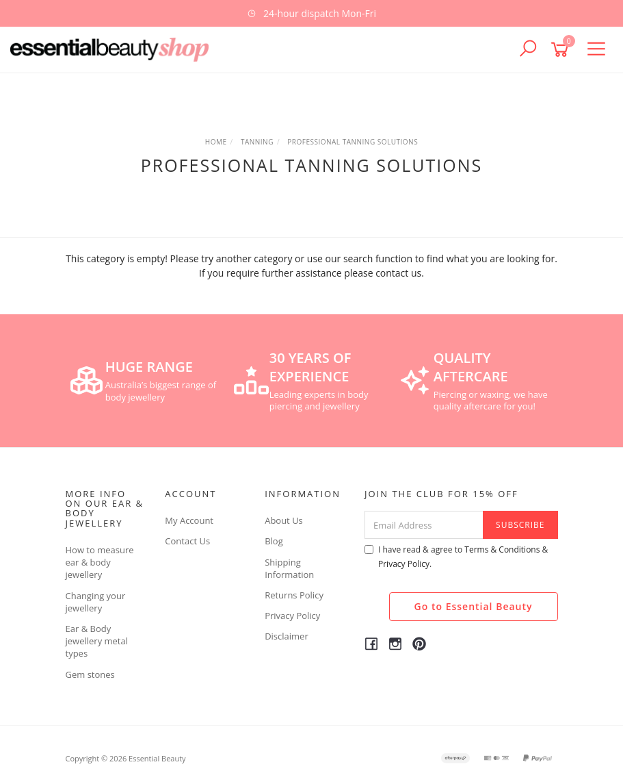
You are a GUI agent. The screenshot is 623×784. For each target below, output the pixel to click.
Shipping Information (289, 568)
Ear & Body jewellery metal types (97, 640)
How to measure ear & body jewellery (100, 562)
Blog (274, 541)
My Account (189, 520)
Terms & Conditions (502, 549)
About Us (284, 520)
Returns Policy (294, 595)
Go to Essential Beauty (473, 606)
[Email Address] (423, 525)
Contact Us (187, 541)
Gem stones (90, 674)
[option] (311, 13)
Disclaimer (286, 636)
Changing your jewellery (96, 602)
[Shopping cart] (562, 49)
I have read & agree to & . (456, 557)
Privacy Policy (292, 615)
